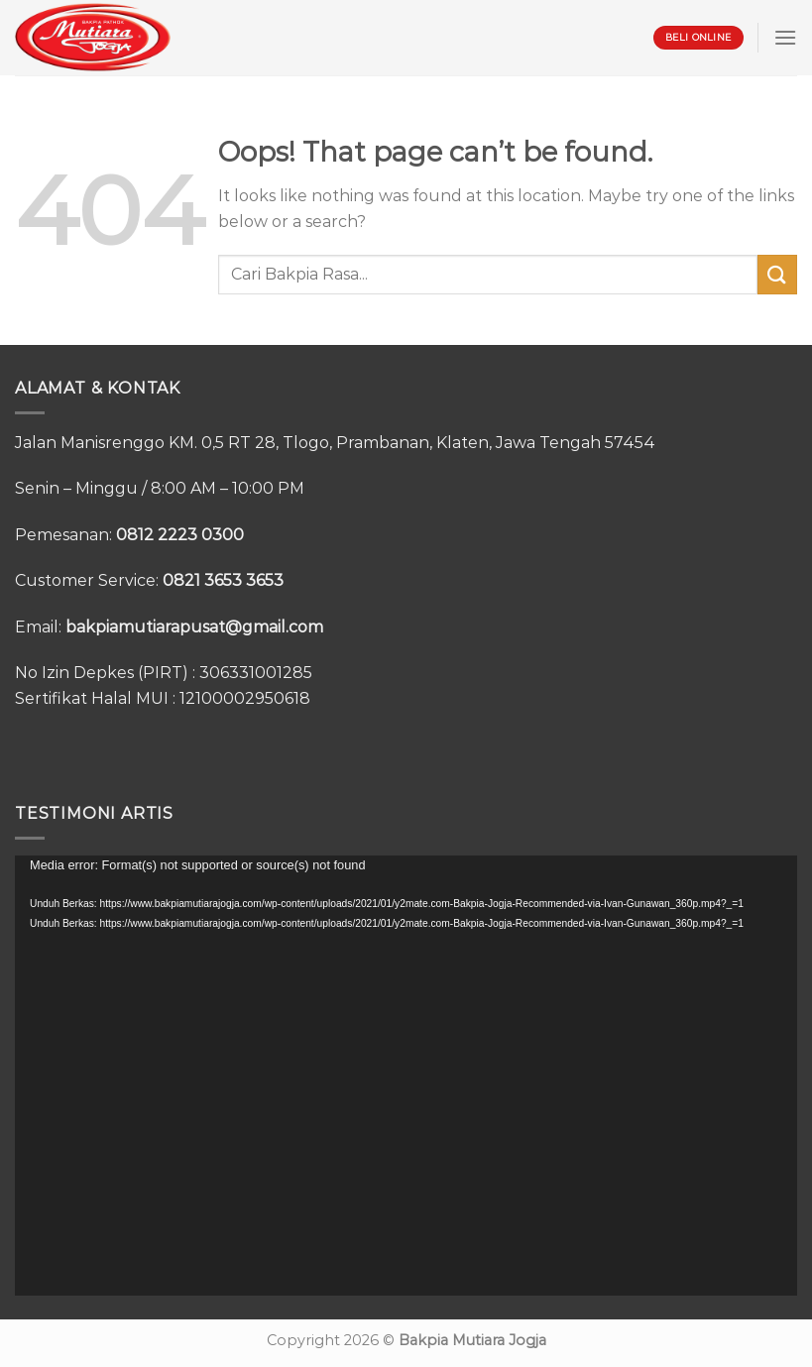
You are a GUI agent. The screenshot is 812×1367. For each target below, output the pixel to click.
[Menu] (785, 37)
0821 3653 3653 (223, 580)
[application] (406, 1075)
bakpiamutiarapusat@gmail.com (194, 627)
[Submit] (777, 274)
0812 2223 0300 (180, 534)
